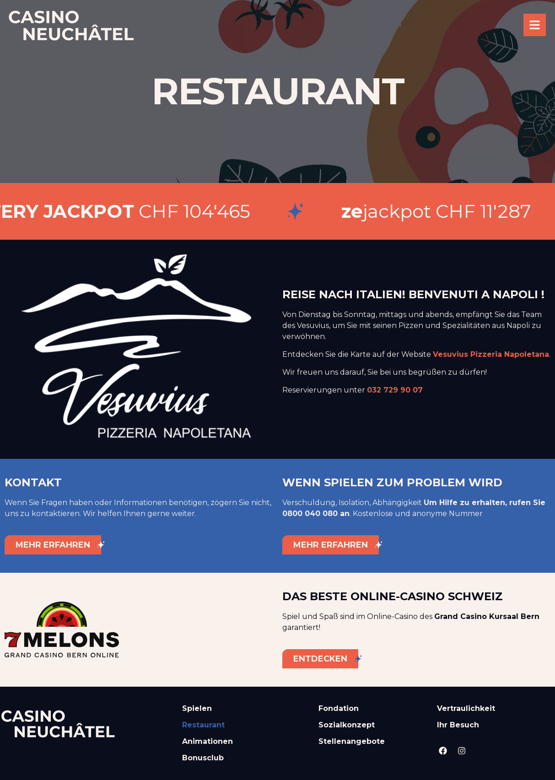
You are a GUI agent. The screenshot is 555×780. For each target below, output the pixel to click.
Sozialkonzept (346, 725)
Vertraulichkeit (466, 708)
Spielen (197, 708)
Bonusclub (203, 757)
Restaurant (203, 725)
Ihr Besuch (458, 725)
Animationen (207, 741)
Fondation (338, 708)
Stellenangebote (351, 741)
